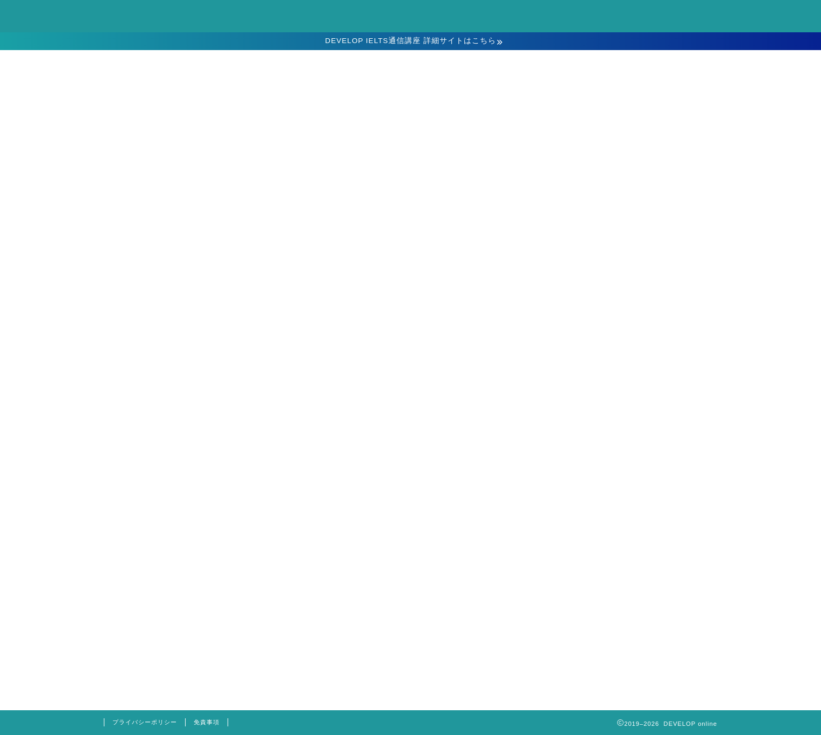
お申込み (410, 215)
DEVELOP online (410, 15)
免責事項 (207, 722)
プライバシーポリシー (144, 722)
